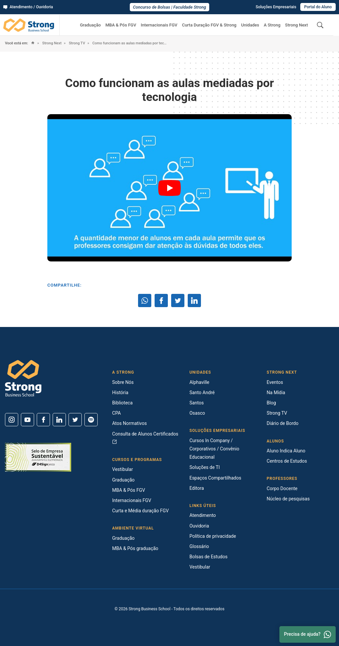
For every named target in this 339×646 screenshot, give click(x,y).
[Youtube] (27, 419)
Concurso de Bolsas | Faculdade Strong (169, 7)
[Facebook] (43, 419)
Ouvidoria (199, 526)
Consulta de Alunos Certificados (145, 437)
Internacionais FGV (159, 25)
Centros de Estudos (287, 461)
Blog (271, 402)
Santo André (202, 392)
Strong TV (76, 43)
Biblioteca (122, 402)
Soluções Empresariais (276, 7)
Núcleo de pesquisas (288, 498)
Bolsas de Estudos (208, 556)
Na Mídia (276, 392)
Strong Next (296, 25)
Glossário (199, 546)
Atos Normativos (129, 423)
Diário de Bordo (283, 423)
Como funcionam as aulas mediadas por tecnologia (129, 43)
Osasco (197, 413)
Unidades (250, 25)
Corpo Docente (282, 488)
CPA (116, 413)
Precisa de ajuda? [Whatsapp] (307, 634)
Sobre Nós (123, 382)
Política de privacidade (212, 536)
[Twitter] (75, 419)
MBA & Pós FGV (120, 25)
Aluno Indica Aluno (286, 450)
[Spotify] (91, 419)
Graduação (90, 25)
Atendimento (202, 515)
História (120, 392)
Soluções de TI (204, 467)
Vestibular (122, 469)
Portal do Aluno (318, 7)
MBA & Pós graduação (135, 548)
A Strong (272, 25)
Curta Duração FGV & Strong (209, 25)
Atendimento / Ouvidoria (28, 7)
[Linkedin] (59, 419)
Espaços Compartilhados (215, 478)
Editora (196, 488)
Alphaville (199, 382)
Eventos (275, 382)
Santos (196, 402)
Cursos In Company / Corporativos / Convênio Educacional (214, 449)
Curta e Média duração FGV (140, 510)
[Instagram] (11, 419)
